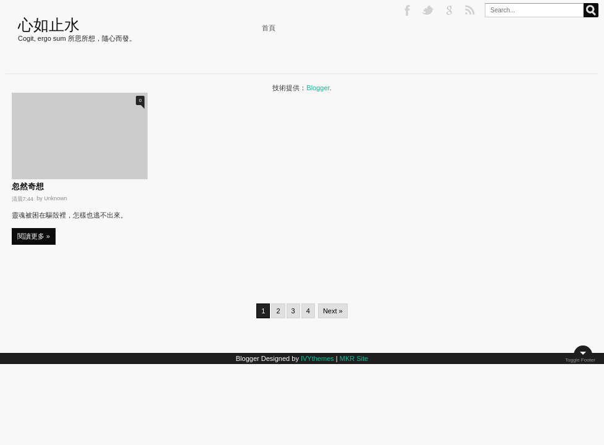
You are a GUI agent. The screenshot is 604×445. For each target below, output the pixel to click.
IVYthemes (317, 358)
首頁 (268, 28)
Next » (333, 311)
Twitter (429, 10)
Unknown (55, 198)
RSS (471, 10)
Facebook (408, 10)
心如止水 (49, 24)
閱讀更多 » (33, 236)
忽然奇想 (28, 186)
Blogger (317, 87)
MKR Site (354, 358)
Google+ (450, 10)
